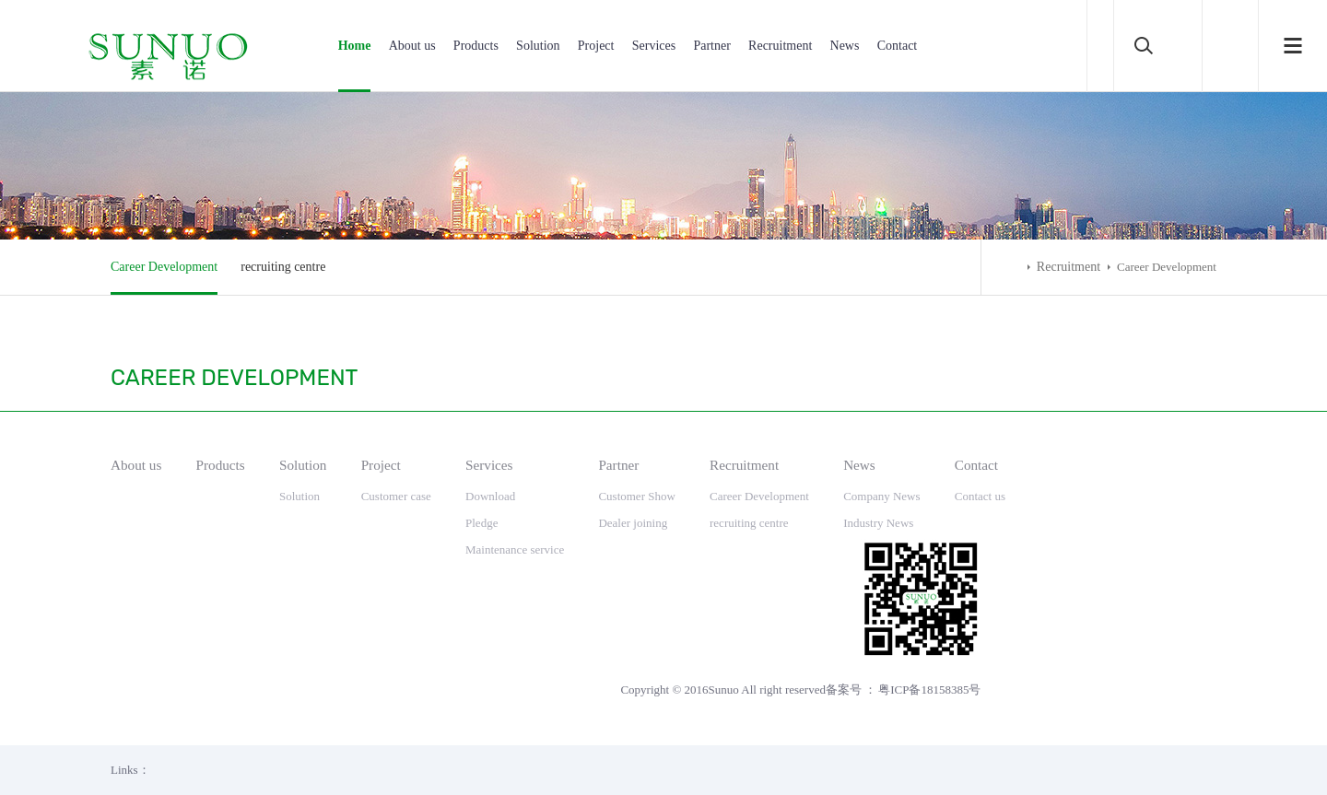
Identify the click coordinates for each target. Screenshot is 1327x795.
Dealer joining (632, 523)
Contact (897, 46)
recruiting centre (283, 267)
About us (412, 46)
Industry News (878, 523)
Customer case (396, 496)
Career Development (164, 267)
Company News (881, 496)
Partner (711, 46)
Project (596, 46)
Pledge (481, 523)
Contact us (980, 496)
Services (653, 46)
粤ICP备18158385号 (929, 689)
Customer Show (636, 496)
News (845, 46)
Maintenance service (514, 549)
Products (476, 46)
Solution (537, 46)
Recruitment (780, 46)
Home (354, 46)
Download (490, 496)
